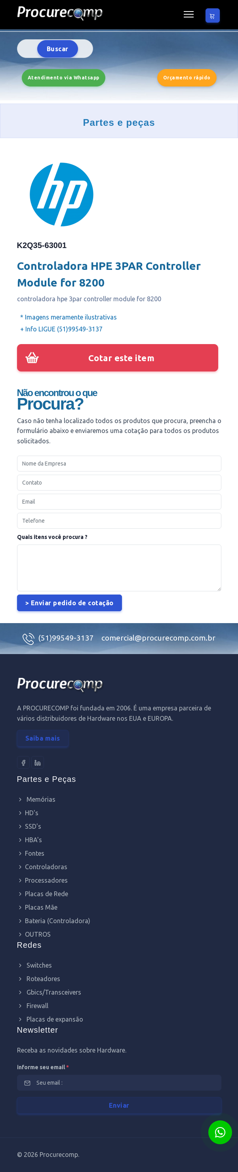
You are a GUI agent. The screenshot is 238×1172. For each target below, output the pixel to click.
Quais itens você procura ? (52, 537)
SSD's (29, 826)
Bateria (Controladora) (53, 920)
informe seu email (43, 1067)
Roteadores (38, 978)
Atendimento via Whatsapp (63, 77)
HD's (27, 812)
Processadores (42, 880)
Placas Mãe (37, 907)
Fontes (30, 853)
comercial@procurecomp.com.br (158, 637)
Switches (34, 965)
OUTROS (34, 934)
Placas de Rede (42, 893)
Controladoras (42, 866)
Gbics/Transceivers (49, 992)
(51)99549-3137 (66, 637)
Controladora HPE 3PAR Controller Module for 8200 (109, 274)
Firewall (32, 1005)
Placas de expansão (50, 1019)
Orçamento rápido (187, 77)
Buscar (58, 48)
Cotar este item (121, 358)
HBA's (29, 839)
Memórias (36, 799)
